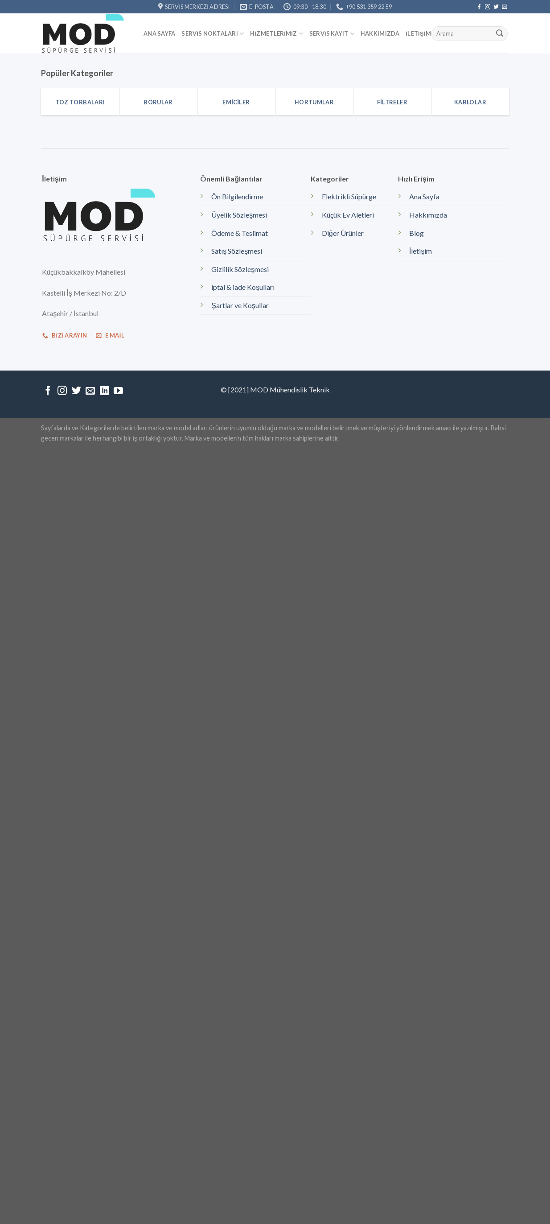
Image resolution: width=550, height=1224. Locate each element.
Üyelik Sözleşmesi (239, 214)
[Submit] (499, 33)
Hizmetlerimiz (276, 33)
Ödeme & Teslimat (239, 233)
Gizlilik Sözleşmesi (240, 269)
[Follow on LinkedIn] (104, 391)
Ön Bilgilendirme (237, 196)
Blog (416, 233)
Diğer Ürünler (343, 233)
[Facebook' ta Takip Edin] (479, 7)
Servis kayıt (331, 33)
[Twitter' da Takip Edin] (496, 7)
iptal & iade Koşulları (243, 287)
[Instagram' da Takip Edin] (487, 7)
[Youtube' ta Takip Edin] (118, 391)
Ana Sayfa (159, 33)
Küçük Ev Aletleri (348, 214)
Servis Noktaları (212, 33)
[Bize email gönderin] (504, 7)
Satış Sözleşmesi (236, 251)
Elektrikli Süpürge (349, 196)
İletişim (418, 33)
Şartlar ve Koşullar (240, 305)
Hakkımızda (380, 33)
